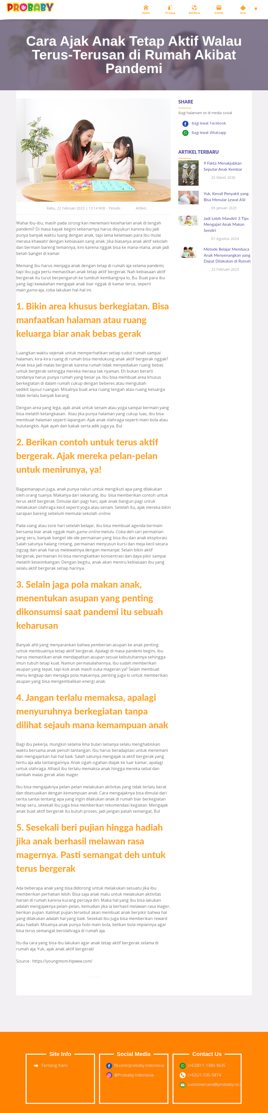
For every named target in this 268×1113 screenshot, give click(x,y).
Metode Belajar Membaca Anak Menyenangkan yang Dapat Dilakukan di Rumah (227, 255)
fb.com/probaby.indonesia (139, 1065)
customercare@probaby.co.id (215, 1084)
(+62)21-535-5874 (204, 1075)
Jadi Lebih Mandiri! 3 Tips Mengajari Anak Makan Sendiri (226, 224)
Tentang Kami (54, 1065)
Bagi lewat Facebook (208, 123)
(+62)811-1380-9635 (206, 1065)
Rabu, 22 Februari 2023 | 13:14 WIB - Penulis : (84, 208)
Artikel (141, 208)
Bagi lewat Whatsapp (208, 132)
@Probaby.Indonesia (134, 1075)
